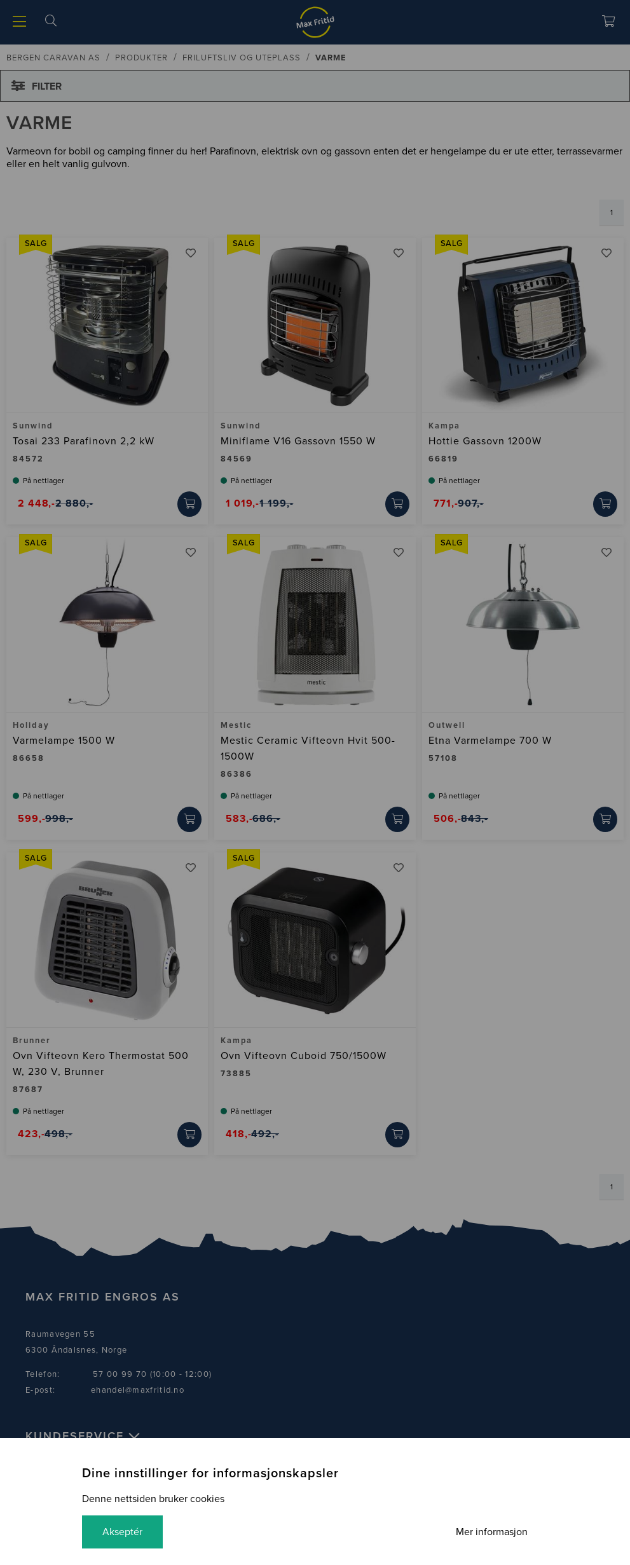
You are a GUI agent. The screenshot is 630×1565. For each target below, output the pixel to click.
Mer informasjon (492, 1532)
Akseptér (122, 1532)
